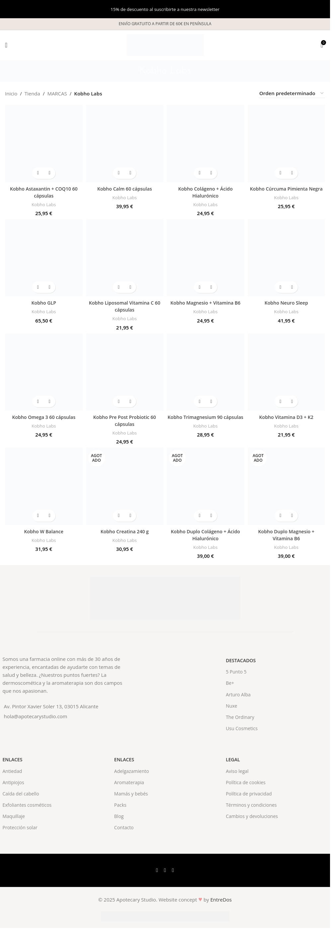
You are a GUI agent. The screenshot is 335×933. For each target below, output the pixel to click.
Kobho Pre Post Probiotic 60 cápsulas (124, 420)
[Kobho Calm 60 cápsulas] (125, 143)
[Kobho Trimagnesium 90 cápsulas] (205, 372)
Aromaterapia (129, 782)
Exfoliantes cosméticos (27, 805)
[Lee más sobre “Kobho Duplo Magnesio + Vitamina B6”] (280, 516)
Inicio (11, 93)
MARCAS (57, 93)
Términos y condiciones (251, 805)
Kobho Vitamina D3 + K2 (286, 417)
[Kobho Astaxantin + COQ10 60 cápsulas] (44, 143)
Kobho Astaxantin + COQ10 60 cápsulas (44, 192)
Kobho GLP (44, 302)
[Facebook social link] (157, 870)
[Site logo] (165, 44)
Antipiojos (13, 782)
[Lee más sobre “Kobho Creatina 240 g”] (119, 516)
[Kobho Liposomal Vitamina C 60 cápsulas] (125, 258)
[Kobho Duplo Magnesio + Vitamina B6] (286, 486)
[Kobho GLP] (44, 258)
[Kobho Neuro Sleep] (286, 258)
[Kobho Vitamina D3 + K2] (286, 372)
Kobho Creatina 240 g (124, 531)
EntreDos (221, 899)
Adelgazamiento (131, 771)
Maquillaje (14, 816)
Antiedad (12, 771)
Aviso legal (237, 771)
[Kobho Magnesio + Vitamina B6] (205, 258)
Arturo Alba (238, 694)
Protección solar (20, 827)
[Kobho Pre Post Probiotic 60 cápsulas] (125, 372)
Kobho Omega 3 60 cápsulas (43, 417)
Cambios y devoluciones (252, 816)
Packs (120, 805)
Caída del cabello (21, 793)
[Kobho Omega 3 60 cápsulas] (44, 372)
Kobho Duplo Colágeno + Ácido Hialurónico (205, 535)
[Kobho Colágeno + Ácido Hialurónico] (205, 143)
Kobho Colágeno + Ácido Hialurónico (205, 192)
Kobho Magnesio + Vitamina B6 (205, 302)
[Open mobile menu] (6, 45)
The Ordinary (240, 717)
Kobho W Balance (44, 531)
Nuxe (231, 706)
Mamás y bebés (131, 793)
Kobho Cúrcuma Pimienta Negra (286, 188)
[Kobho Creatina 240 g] (125, 486)
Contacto (124, 827)
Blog (119, 816)
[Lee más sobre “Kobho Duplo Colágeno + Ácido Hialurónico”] (200, 516)
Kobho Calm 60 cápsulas (125, 188)
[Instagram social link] (173, 870)
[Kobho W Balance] (44, 486)
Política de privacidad (249, 793)
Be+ (230, 683)
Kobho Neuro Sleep (286, 302)
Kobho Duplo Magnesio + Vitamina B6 (286, 535)
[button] (38, 173)
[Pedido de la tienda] (292, 93)
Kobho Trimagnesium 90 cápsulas (205, 420)
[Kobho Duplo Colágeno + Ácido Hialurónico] (205, 486)
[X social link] (165, 870)
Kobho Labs (44, 204)
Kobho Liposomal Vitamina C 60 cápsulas (124, 306)
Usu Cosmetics (242, 728)
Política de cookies (246, 782)
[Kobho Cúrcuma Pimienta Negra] (286, 143)
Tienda (32, 93)
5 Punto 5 (236, 672)
